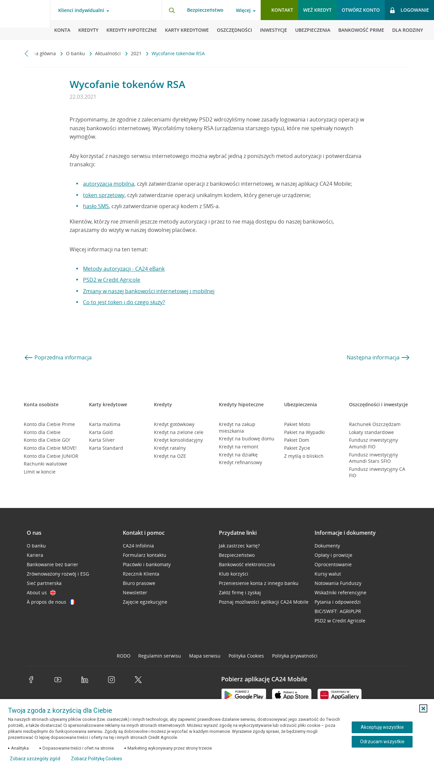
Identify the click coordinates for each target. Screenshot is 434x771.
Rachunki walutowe (45, 463)
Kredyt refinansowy (240, 462)
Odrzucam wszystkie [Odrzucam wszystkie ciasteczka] (382, 741)
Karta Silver (102, 440)
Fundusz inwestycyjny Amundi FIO (373, 443)
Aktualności (108, 53)
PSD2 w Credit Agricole (111, 279)
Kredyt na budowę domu (246, 438)
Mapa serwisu (205, 656)
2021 (137, 53)
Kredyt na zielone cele (178, 432)
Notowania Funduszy (338, 583)
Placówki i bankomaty (147, 564)
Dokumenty (327, 545)
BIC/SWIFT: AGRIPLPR (338, 611)
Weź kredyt (317, 10)
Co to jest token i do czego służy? (124, 302)
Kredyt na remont (238, 446)
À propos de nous (51, 602)
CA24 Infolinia (138, 545)
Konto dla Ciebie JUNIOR (51, 456)
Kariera (35, 555)
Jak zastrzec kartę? (239, 545)
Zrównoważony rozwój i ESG (58, 574)
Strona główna (40, 53)
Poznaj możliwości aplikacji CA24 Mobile (264, 602)
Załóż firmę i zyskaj (240, 592)
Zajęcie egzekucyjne (145, 602)
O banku (76, 53)
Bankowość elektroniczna (247, 564)
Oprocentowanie (333, 564)
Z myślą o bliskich (304, 456)
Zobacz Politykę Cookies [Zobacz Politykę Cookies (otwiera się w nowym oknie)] (96, 758)
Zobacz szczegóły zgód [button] (35, 758)
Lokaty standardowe (371, 432)
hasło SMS (96, 206)
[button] (423, 708)
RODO (124, 656)
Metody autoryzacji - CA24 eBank (124, 268)
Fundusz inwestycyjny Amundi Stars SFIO (373, 457)
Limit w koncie (40, 471)
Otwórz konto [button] (361, 10)
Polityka (246, 656)
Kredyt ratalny (170, 448)
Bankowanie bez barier (52, 564)
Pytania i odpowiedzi (338, 602)
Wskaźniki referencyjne (340, 592)
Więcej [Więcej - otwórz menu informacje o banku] (243, 10)
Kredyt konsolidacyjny (178, 440)
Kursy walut (328, 574)
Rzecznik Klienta (141, 574)
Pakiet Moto (297, 424)
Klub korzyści (233, 574)
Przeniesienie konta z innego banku (258, 583)
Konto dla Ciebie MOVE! (50, 448)
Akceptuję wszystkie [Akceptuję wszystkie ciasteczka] (382, 727)
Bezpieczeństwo (205, 10)
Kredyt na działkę (238, 454)
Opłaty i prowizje (333, 555)
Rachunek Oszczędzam (375, 424)
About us (41, 592)
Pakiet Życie (297, 448)
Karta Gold (101, 432)
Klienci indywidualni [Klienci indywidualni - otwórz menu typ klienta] (81, 10)
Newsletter (135, 592)
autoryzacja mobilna (108, 183)
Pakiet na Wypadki (304, 432)
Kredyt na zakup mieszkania (237, 427)
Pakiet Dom (296, 440)
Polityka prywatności (295, 656)
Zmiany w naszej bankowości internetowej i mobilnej (148, 291)
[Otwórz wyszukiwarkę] (172, 10)
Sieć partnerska (44, 583)
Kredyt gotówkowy (174, 424)
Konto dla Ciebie (42, 432)
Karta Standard (106, 448)
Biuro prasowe (139, 583)
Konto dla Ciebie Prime (49, 424)
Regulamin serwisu (159, 656)
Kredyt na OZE (170, 456)
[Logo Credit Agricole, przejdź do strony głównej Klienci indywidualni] (25, 20)
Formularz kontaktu (144, 555)
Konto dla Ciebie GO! (47, 440)
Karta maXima (104, 424)
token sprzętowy (103, 195)
